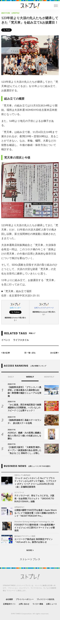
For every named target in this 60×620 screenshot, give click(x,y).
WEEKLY (30, 376)
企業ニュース (51, 604)
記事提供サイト (9, 604)
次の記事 (54, 353)
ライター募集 (37, 604)
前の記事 (5, 353)
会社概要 (9, 599)
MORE (30, 550)
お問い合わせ (24, 604)
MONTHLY (49, 376)
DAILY (11, 376)
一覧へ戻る (30, 353)
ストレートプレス (30, 559)
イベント (5, 339)
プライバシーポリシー (25, 599)
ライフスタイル (21, 339)
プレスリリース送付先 (45, 599)
